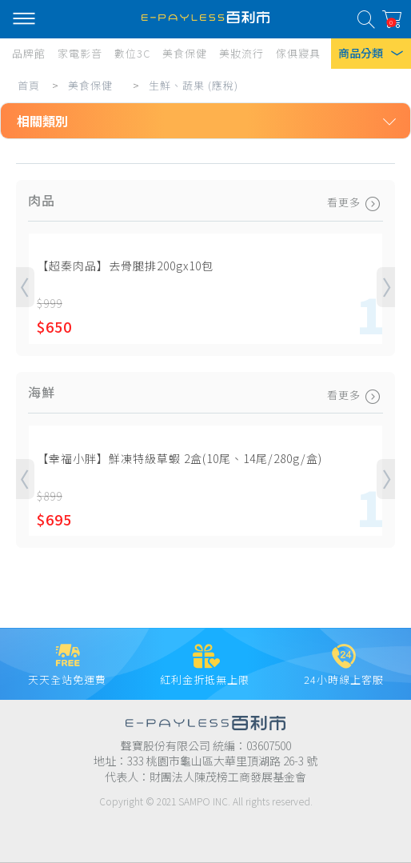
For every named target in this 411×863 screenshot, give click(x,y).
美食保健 (90, 85)
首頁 (29, 85)
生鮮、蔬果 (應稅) (193, 85)
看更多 (355, 202)
